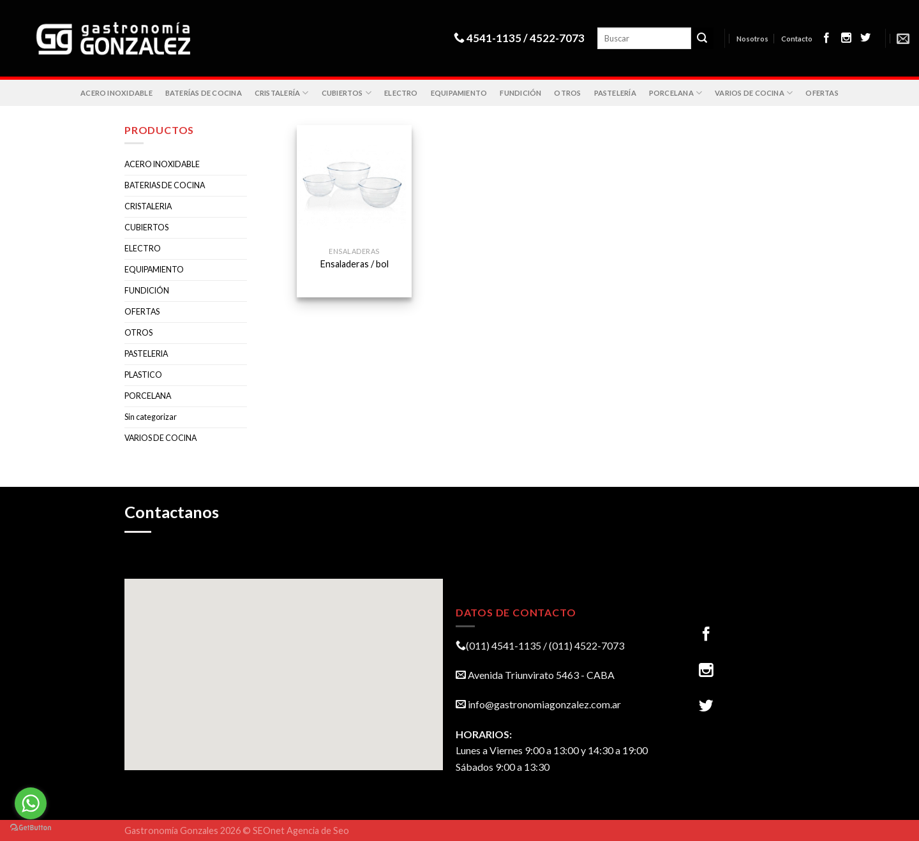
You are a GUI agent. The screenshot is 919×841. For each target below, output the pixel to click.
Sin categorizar (150, 417)
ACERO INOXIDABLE (116, 93)
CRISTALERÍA (282, 93)
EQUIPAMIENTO (459, 93)
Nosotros (752, 38)
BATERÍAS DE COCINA (203, 93)
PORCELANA (675, 93)
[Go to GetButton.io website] (30, 828)
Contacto (796, 38)
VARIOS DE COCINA (754, 93)
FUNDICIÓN (520, 93)
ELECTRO (401, 93)
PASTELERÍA (615, 93)
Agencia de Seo (318, 830)
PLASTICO (143, 375)
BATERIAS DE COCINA (164, 185)
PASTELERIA (146, 354)
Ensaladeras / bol (354, 263)
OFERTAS (822, 93)
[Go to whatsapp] (31, 803)
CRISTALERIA (148, 206)
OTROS (567, 93)
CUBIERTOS (346, 93)
